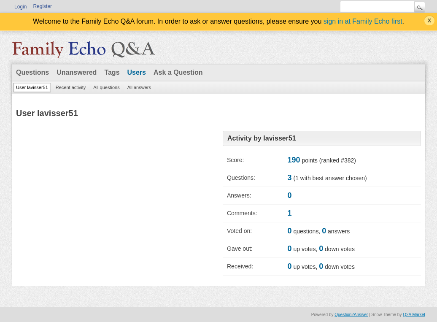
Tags (111, 72)
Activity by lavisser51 (261, 138)
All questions (106, 87)
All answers (139, 87)
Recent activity (71, 87)
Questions (32, 72)
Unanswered (77, 72)
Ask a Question (178, 72)
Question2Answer (351, 314)
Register (42, 6)
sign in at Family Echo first (363, 21)
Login (20, 7)
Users (136, 72)
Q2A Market (414, 314)
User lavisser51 (32, 87)
